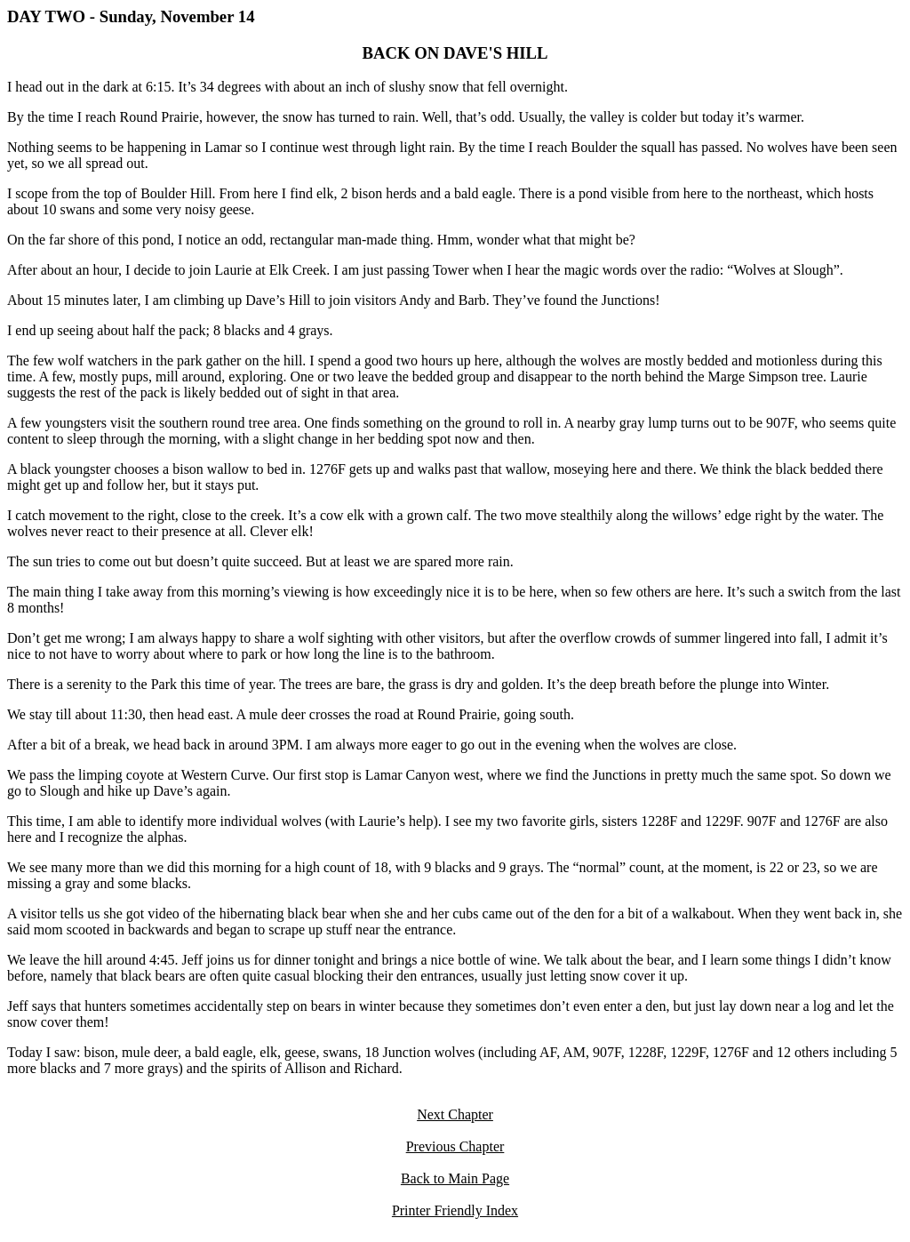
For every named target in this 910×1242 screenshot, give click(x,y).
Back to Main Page (455, 1178)
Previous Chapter (455, 1146)
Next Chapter (455, 1114)
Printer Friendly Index (455, 1210)
